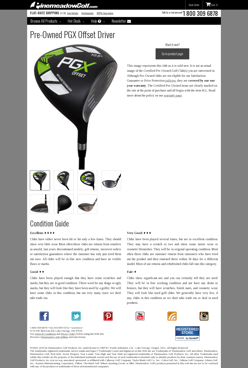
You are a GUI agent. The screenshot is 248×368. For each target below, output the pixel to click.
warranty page (173, 95)
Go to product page (172, 53)
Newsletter (121, 21)
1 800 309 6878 (200, 13)
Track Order (194, 5)
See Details (72, 13)
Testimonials (87, 13)
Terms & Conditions (45, 333)
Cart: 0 (212, 4)
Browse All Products (43, 21)
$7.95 (48, 13)
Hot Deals (74, 21)
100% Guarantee (104, 13)
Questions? (77, 327)
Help (96, 21)
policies (170, 80)
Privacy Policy (68, 333)
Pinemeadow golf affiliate (54, 337)
